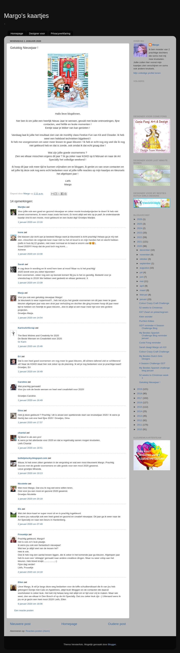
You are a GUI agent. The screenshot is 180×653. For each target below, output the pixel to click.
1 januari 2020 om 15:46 (30, 346)
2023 (140, 232)
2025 (140, 224)
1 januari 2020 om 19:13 (30, 473)
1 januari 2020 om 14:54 (30, 317)
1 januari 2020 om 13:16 (30, 222)
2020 (140, 246)
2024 (140, 228)
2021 (140, 241)
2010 (140, 429)
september (145, 263)
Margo (155, 45)
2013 (140, 416)
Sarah (21, 264)
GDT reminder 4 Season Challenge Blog (151, 326)
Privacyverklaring (60, 33)
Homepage (17, 33)
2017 (140, 398)
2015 (140, 407)
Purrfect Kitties (146, 321)
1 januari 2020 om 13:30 (30, 254)
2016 (140, 402)
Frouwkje (23, 534)
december (145, 250)
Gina (20, 410)
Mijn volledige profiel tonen (147, 73)
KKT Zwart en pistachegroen (153, 312)
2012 (140, 420)
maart (143, 290)
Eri (20, 356)
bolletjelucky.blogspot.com (32, 458)
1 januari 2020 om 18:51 (30, 448)
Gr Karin (22, 342)
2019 (140, 389)
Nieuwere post (20, 624)
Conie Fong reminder (150, 342)
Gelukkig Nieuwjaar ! (149, 382)
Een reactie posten (24, 610)
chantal (22, 432)
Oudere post (117, 624)
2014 (140, 411)
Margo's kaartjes (26, 15)
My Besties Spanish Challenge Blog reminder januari (153, 336)
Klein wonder (145, 316)
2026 (140, 219)
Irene (20, 232)
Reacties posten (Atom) (38, 631)
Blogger (112, 644)
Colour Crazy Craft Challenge (154, 303)
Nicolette (23, 483)
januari (143, 299)
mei (142, 281)
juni (142, 277)
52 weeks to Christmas (150, 307)
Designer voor (37, 33)
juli (141, 272)
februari (144, 294)
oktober (144, 259)
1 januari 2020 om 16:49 (30, 371)
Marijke (22, 207)
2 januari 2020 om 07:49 (30, 524)
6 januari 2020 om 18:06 (30, 604)
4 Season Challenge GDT (152, 363)
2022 (140, 237)
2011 (140, 424)
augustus (145, 268)
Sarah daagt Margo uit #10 (152, 347)
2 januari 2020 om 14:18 (30, 572)
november (145, 254)
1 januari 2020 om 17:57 (30, 422)
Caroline (22, 382)
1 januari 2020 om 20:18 (30, 498)
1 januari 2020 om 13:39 (30, 282)
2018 (140, 393)
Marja (21, 293)
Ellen (20, 582)
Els (19, 509)
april (142, 286)
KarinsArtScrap (26, 328)
